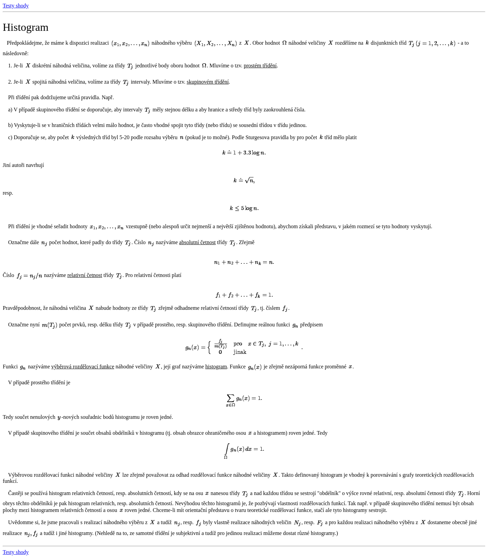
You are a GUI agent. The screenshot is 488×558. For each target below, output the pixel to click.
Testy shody (16, 5)
